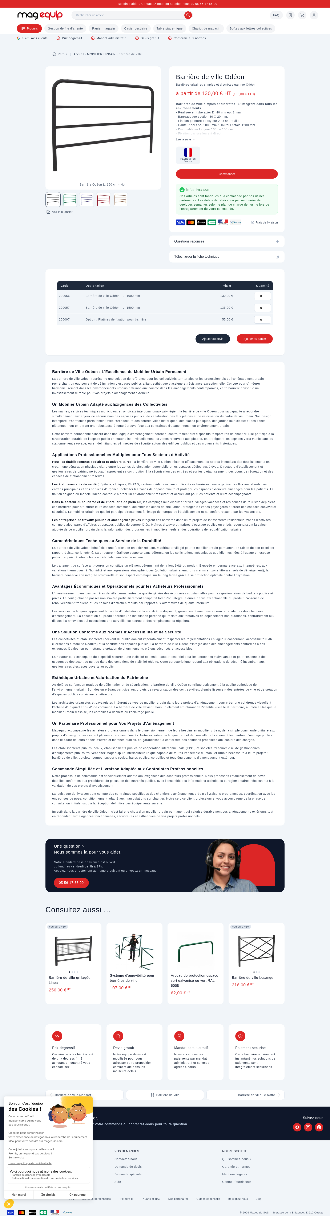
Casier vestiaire (135, 28)
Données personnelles (96, 1198)
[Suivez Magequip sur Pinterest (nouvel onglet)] (319, 1127)
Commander (227, 174)
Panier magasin (103, 28)
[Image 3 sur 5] (86, 199)
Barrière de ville (130, 54)
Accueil (78, 54)
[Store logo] (40, 15)
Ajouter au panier (255, 339)
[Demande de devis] (290, 15)
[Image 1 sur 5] (53, 199)
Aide (117, 1182)
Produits (29, 28)
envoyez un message (141, 870)
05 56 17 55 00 (71, 883)
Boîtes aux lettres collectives (251, 28)
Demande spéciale (128, 1174)
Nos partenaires (178, 1198)
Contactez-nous (152, 3)
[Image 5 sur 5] (120, 199)
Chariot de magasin (206, 28)
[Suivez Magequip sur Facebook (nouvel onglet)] (297, 1127)
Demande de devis (128, 1166)
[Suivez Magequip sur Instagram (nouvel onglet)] (308, 1127)
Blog (258, 1198)
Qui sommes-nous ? (236, 1159)
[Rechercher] (132, 15)
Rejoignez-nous (238, 1198)
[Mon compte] (314, 15)
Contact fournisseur (236, 1182)
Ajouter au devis (212, 339)
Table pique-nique (170, 28)
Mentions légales (234, 1174)
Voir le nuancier (59, 212)
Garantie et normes (236, 1166)
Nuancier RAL (151, 1198)
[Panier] (302, 15)
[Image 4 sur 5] (103, 199)
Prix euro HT (127, 1198)
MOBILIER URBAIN (101, 54)
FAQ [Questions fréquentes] (276, 15)
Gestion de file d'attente (65, 28)
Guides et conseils (208, 1198)
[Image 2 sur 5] (69, 199)
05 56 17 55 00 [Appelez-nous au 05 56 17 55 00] (206, 3)
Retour (60, 54)
